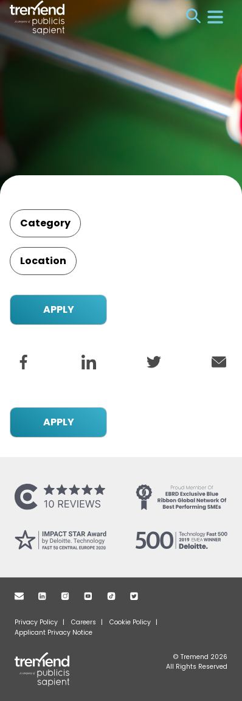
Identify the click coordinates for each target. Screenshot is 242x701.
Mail (19, 596)
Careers (83, 622)
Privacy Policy (36, 622)
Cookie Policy (130, 622)
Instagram (65, 596)
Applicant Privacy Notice (53, 632)
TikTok (111, 596)
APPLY (58, 309)
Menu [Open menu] (215, 17)
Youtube (88, 596)
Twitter (134, 596)
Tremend (50, 669)
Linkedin (42, 596)
